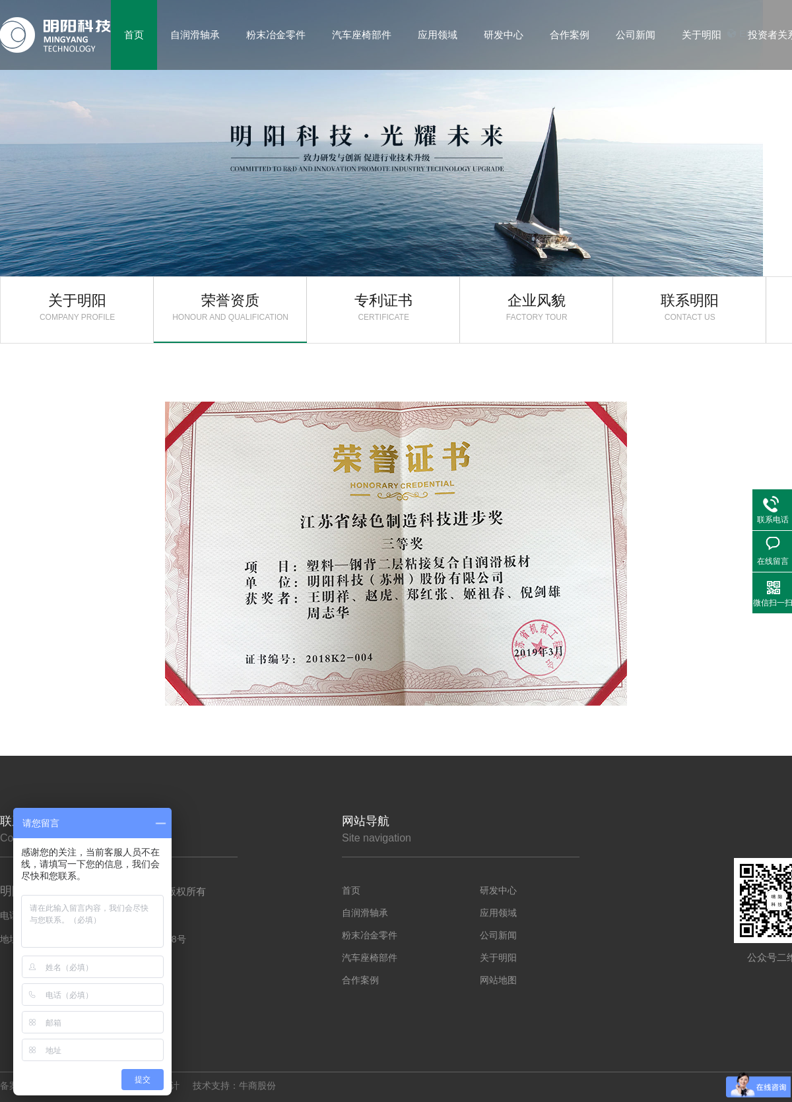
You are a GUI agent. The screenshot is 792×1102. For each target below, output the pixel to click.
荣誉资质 (230, 307)
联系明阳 (689, 307)
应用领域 (498, 912)
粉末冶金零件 (369, 935)
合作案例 (360, 980)
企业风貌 (536, 307)
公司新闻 (498, 935)
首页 (351, 890)
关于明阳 (77, 307)
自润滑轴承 (365, 912)
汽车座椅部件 (369, 957)
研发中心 (498, 890)
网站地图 (498, 980)
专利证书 (383, 307)
